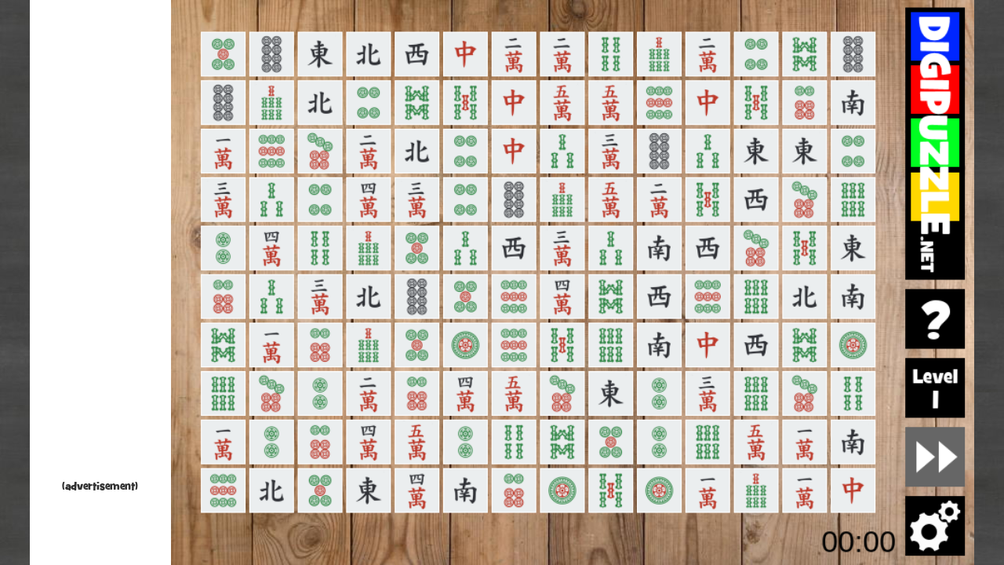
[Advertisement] (100, 243)
